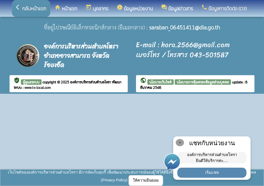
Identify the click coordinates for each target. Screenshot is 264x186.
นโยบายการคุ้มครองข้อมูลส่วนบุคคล (203, 82)
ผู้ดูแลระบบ (31, 82)
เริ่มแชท (212, 172)
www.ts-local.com (38, 87)
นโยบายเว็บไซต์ (160, 82)
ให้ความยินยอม (146, 180)
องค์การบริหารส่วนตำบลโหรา (91, 82)
